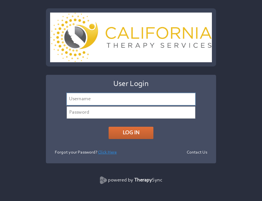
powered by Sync (135, 180)
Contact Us (197, 152)
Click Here (107, 152)
